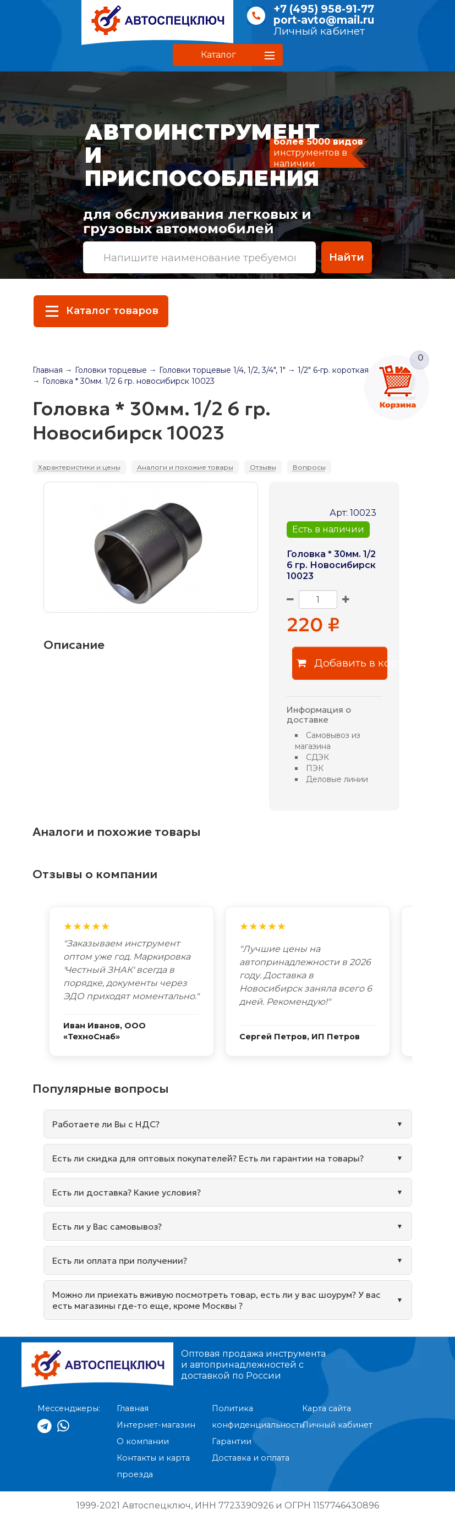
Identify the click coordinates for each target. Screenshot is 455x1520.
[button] (228, 55)
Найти (346, 257)
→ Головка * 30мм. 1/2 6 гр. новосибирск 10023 (123, 381)
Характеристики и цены (79, 467)
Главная (47, 370)
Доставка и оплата (250, 1458)
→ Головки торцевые (106, 370)
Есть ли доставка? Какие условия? (126, 1192)
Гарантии (231, 1441)
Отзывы (263, 467)
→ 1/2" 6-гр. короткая (328, 370)
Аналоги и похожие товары (185, 467)
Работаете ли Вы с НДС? (106, 1124)
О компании (143, 1441)
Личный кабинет (319, 31)
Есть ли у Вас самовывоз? (107, 1226)
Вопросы (309, 467)
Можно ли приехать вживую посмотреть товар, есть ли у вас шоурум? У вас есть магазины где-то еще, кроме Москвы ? (216, 1300)
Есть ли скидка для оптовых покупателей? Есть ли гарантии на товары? (208, 1158)
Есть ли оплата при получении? (119, 1260)
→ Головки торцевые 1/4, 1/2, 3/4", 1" (217, 370)
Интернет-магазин (156, 1425)
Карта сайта (326, 1408)
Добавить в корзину (342, 663)
